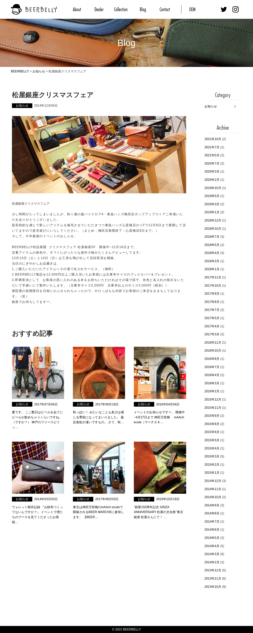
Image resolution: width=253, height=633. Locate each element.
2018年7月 (211, 236)
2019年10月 (212, 188)
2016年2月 (211, 391)
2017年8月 (211, 301)
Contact (165, 9)
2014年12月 (212, 481)
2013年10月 (212, 586)
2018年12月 (212, 220)
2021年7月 (211, 147)
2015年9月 (211, 415)
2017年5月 (211, 318)
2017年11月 (212, 277)
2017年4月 (211, 326)
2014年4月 (211, 546)
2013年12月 (212, 570)
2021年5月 (211, 155)
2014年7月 (211, 521)
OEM (192, 9)
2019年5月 (211, 196)
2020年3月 (211, 171)
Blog (143, 9)
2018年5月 (211, 245)
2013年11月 (212, 578)
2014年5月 (211, 537)
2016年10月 (212, 350)
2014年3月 (211, 554)
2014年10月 (212, 497)
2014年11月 (212, 489)
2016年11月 (212, 342)
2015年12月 (212, 399)
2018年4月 (211, 253)
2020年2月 (211, 179)
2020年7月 (211, 163)
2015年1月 (211, 472)
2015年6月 (211, 432)
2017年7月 (211, 310)
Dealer (98, 9)
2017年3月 (211, 334)
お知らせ (210, 106)
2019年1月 (211, 212)
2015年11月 (212, 407)
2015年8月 (211, 424)
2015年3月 (211, 456)
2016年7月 (211, 367)
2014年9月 (211, 505)
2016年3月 (211, 383)
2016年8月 (211, 358)
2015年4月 (211, 448)
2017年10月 (212, 285)
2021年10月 (212, 139)
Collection (121, 9)
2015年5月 (211, 440)
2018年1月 (211, 269)
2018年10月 (212, 228)
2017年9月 (211, 293)
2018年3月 (211, 261)
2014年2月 (211, 562)
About (77, 9)
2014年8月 (211, 513)
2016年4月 (211, 375)
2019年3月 (211, 204)
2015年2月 (211, 464)
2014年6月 (211, 529)
